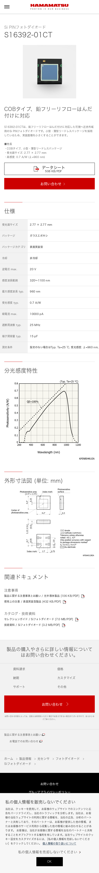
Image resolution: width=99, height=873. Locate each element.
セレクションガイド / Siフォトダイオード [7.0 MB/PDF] (38, 619)
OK (49, 861)
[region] (49, 833)
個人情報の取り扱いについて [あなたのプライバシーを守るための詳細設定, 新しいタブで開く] (59, 843)
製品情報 (25, 758)
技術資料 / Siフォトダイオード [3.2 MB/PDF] (32, 625)
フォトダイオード (68, 758)
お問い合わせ (49, 784)
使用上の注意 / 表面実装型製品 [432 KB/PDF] (32, 601)
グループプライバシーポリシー (49, 792)
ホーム (8, 758)
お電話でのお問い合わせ (24, 741)
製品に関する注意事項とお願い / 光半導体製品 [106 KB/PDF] (41, 595)
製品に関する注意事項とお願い (22, 734)
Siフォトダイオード (17, 763)
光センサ (43, 758)
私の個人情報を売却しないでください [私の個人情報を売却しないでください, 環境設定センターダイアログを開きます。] (47, 852)
